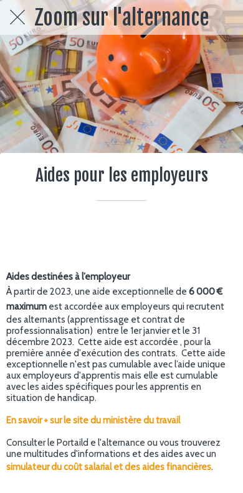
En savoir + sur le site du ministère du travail (93, 420)
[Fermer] (17, 17)
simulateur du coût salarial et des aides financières (108, 466)
